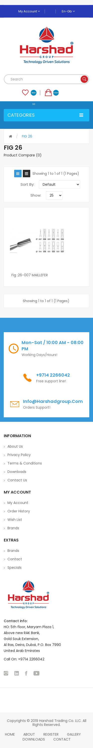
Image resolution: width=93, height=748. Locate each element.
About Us (15, 446)
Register (51, 734)
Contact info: (16, 620)
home (10, 734)
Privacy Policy (19, 454)
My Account (29, 11)
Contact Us (17, 480)
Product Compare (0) (23, 155)
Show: (36, 195)
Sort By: (27, 184)
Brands (13, 528)
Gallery (74, 734)
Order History (18, 511)
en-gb (68, 11)
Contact (14, 559)
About (29, 734)
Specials (14, 567)
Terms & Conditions (24, 463)
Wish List (14, 519)
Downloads (16, 471)
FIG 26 (27, 136)
